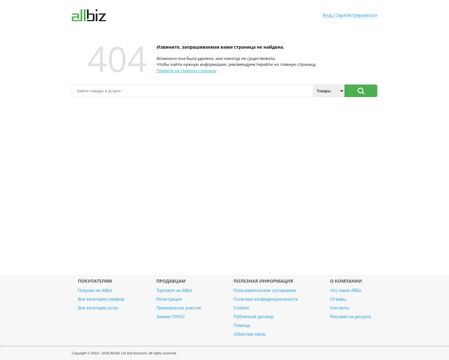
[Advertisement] (224, 189)
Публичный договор (254, 316)
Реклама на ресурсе (350, 316)
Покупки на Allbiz (95, 290)
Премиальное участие (178, 307)
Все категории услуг (98, 307)
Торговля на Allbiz (174, 290)
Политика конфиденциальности (266, 299)
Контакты (339, 307)
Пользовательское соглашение (265, 290)
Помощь (242, 325)
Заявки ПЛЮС (170, 316)
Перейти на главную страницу (186, 70)
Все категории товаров (101, 299)
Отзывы (338, 299)
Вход (328, 15)
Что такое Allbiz (346, 290)
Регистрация (169, 299)
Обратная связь (250, 334)
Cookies (241, 307)
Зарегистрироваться (356, 15)
